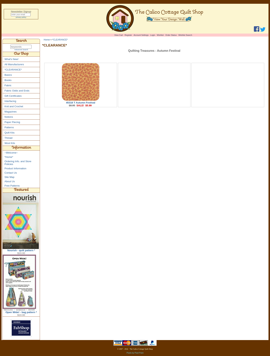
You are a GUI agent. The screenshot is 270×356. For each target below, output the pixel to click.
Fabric (7, 85)
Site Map (9, 177)
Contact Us (10, 173)
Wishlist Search (185, 35)
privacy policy (21, 18)
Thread (8, 138)
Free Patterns (12, 185)
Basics (8, 75)
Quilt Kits (9, 132)
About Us (9, 181)
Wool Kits (9, 143)
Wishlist (160, 35)
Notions (8, 117)
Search (21, 41)
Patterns (9, 127)
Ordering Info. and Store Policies (17, 163)
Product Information (15, 168)
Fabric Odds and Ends (16, 90)
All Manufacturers (14, 64)
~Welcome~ (11, 152)
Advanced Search (21, 50)
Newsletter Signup (21, 11)
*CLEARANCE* (13, 69)
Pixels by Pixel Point (135, 353)
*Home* (8, 157)
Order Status (171, 35)
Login (152, 35)
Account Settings (141, 35)
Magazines (10, 111)
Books (7, 80)
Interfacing (10, 101)
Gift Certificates (13, 96)
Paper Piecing (12, 122)
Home (47, 39)
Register (128, 35)
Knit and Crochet (13, 106)
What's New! (11, 59)
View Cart (118, 35)
